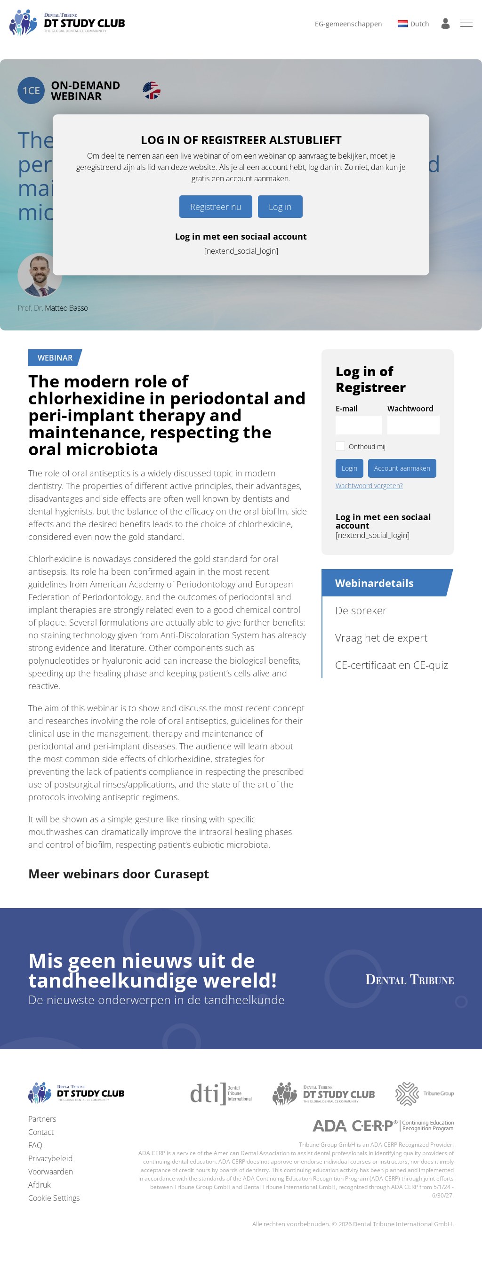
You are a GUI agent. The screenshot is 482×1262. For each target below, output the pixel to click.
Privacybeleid (50, 1158)
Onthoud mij (367, 446)
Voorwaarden (50, 1171)
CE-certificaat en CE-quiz (391, 665)
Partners (42, 1119)
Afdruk (39, 1185)
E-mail (346, 408)
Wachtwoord (410, 408)
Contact (41, 1132)
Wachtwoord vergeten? (369, 485)
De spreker (361, 610)
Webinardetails (374, 583)
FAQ (35, 1145)
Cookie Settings (54, 1198)
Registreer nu (215, 206)
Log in (280, 206)
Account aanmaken (402, 468)
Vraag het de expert (381, 637)
